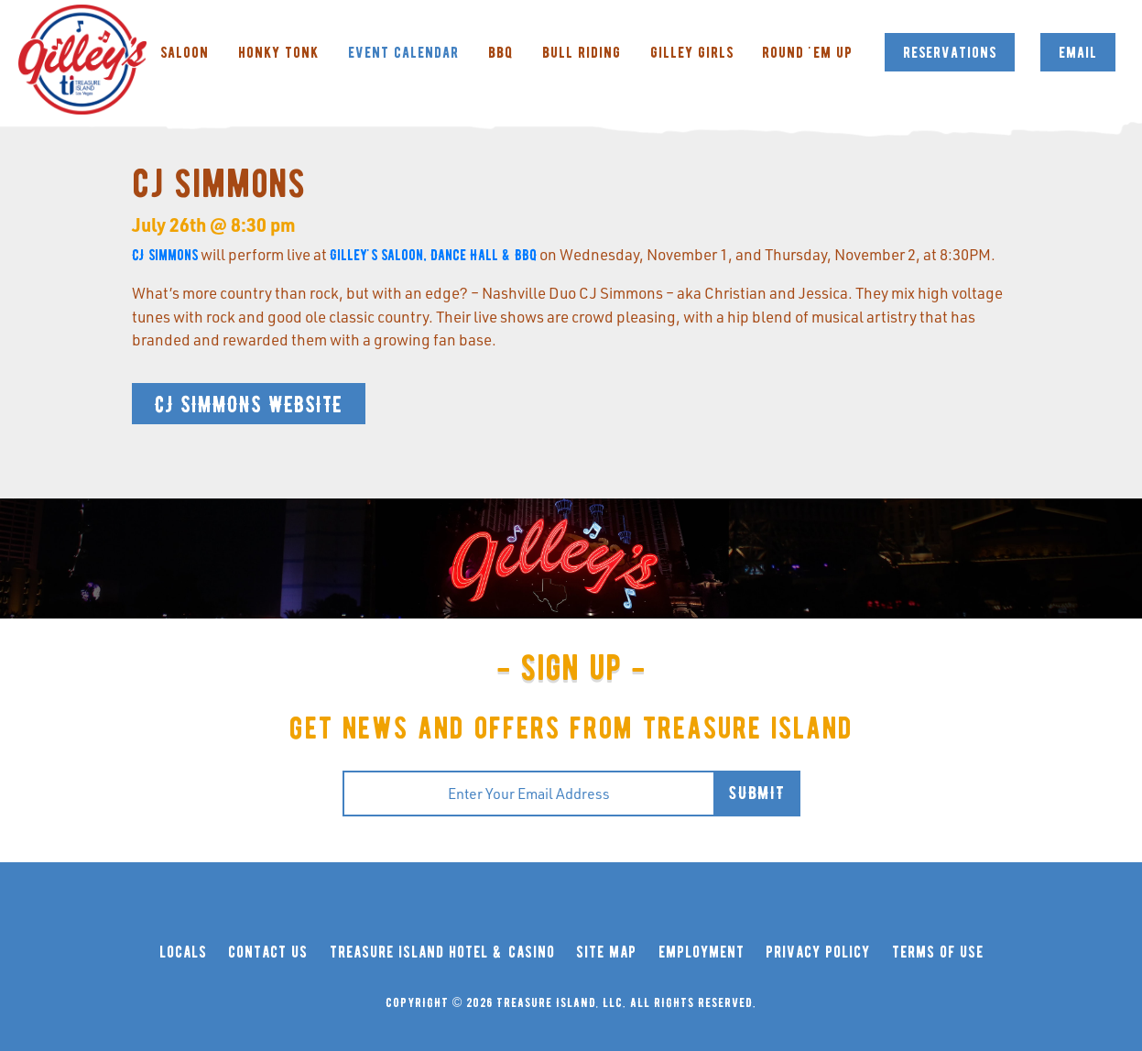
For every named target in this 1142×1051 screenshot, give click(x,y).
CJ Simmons (165, 255)
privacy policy (818, 952)
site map (606, 952)
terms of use (938, 952)
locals (183, 952)
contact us (268, 952)
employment (701, 952)
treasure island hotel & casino (442, 952)
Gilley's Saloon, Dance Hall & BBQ (433, 255)
